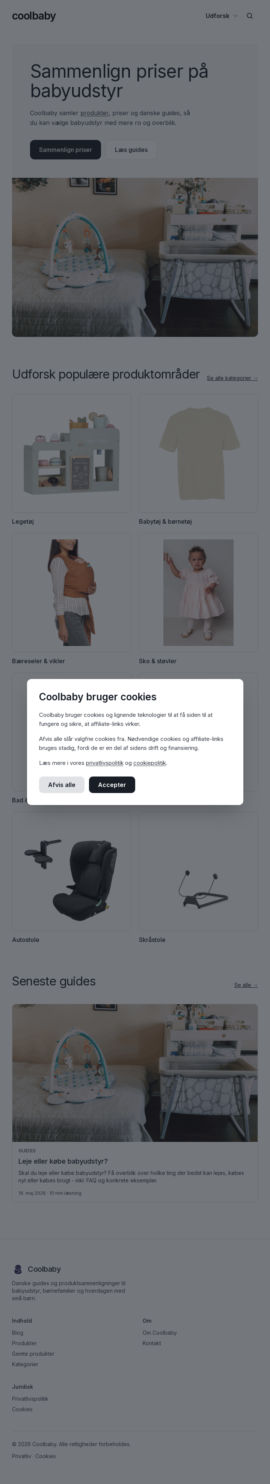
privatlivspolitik (105, 762)
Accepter (112, 785)
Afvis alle (61, 785)
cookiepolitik (149, 762)
